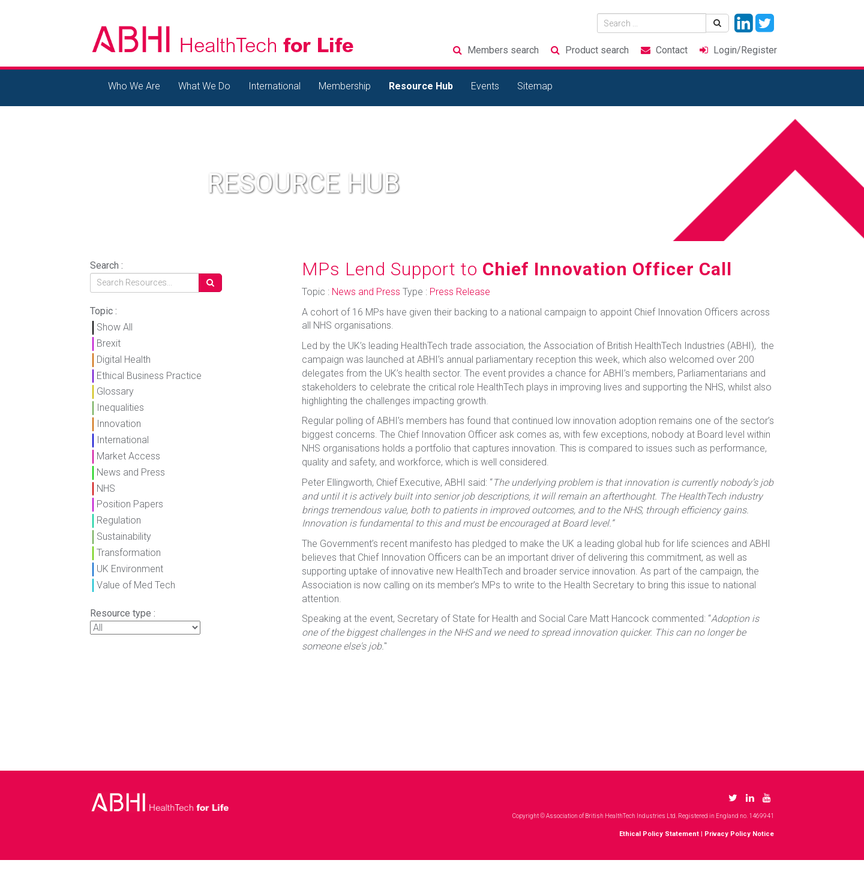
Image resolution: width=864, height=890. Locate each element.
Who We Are (134, 86)
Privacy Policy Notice (739, 834)
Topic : (103, 311)
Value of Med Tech (136, 585)
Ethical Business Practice (149, 375)
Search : (106, 265)
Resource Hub (421, 86)
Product (597, 50)
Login (745, 50)
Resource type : (122, 613)
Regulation (119, 520)
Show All (115, 327)
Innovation (119, 423)
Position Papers (130, 504)
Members (503, 50)
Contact (672, 50)
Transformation (129, 552)
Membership (345, 86)
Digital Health (124, 359)
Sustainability (124, 536)
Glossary (115, 391)
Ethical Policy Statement (659, 834)
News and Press (131, 472)
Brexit (109, 343)
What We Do (204, 86)
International (274, 86)
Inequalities (120, 407)
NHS (106, 488)
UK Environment (130, 569)
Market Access (128, 456)
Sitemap (535, 86)
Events (485, 86)
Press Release (460, 291)
